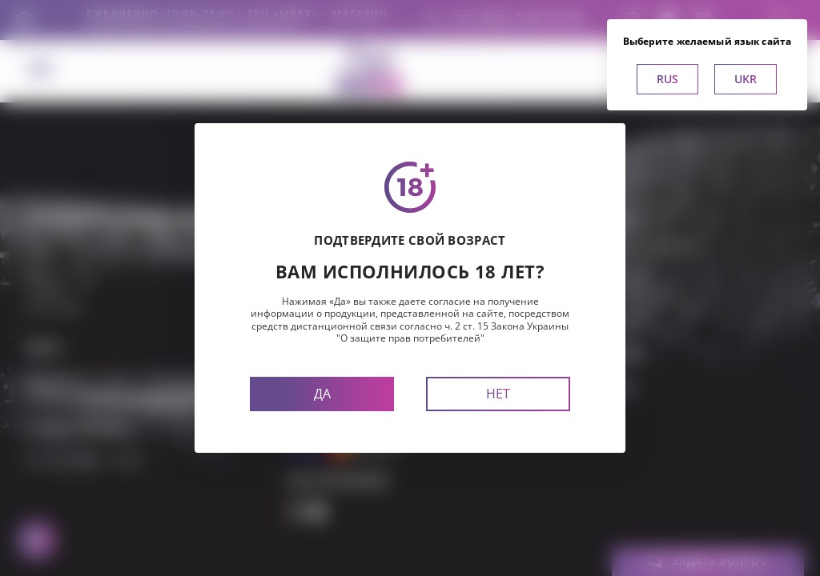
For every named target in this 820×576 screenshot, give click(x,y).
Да (322, 393)
